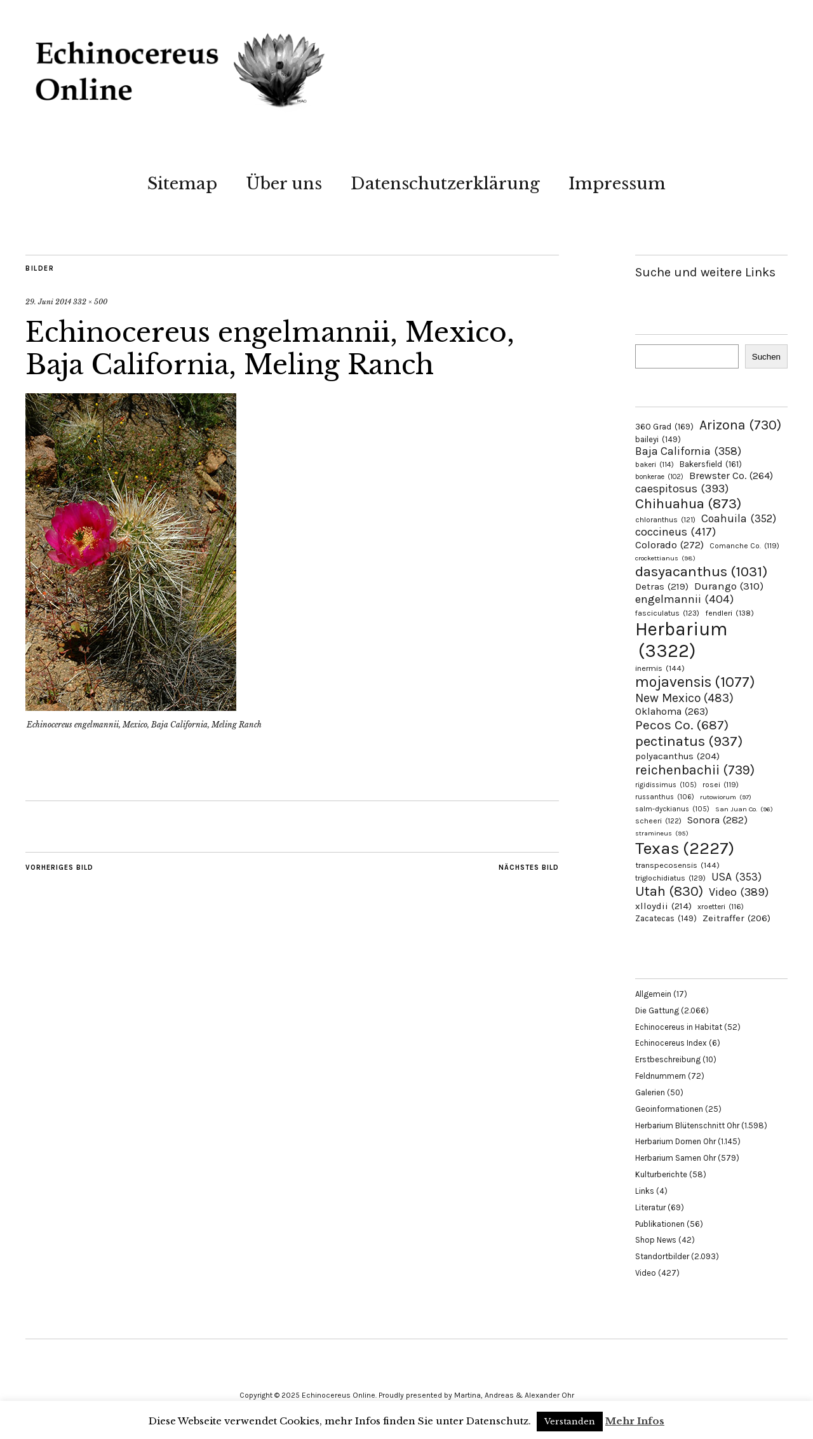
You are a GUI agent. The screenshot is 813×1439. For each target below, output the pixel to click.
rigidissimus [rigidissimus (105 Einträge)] (666, 785)
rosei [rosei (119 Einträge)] (720, 784)
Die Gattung (657, 1010)
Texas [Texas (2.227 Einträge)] (684, 848)
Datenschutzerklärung (445, 183)
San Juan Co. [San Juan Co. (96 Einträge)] (744, 809)
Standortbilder (662, 1256)
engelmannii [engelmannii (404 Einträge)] (684, 599)
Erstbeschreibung (668, 1059)
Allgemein (653, 994)
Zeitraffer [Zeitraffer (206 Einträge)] (736, 918)
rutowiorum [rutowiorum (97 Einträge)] (725, 797)
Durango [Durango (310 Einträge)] (728, 586)
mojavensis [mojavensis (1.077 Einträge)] (695, 682)
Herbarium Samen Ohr (675, 1158)
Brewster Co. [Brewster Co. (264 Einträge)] (731, 476)
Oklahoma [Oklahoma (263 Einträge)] (671, 711)
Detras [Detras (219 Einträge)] (662, 586)
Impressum (617, 183)
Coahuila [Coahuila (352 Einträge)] (738, 518)
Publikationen (660, 1224)
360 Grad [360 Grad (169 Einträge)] (664, 426)
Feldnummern (660, 1076)
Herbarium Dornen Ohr (675, 1141)
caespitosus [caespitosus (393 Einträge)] (682, 489)
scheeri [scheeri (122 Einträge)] (658, 820)
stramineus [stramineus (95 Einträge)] (662, 833)
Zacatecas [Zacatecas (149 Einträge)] (666, 918)
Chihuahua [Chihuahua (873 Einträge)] (688, 504)
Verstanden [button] (569, 1421)
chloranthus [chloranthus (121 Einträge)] (665, 519)
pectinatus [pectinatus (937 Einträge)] (688, 741)
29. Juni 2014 (48, 301)
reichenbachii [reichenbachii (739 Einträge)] (695, 770)
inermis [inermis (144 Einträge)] (660, 668)
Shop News (655, 1240)
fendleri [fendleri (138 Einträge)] (729, 613)
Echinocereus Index (671, 1043)
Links (644, 1191)
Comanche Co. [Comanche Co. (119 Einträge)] (744, 545)
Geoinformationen (669, 1109)
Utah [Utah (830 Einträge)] (669, 891)
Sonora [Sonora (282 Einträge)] (717, 820)
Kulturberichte (661, 1174)
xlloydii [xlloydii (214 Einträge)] (663, 906)
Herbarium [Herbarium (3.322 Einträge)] (681, 639)
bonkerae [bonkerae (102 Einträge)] (659, 477)
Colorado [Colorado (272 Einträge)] (669, 545)
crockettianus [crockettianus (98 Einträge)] (665, 558)
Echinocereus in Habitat (678, 1027)
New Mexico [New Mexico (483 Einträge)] (684, 698)
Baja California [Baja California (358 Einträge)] (688, 451)
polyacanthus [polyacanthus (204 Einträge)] (677, 756)
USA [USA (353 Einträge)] (736, 876)
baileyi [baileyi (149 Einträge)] (658, 439)
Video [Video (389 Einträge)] (739, 892)
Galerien (650, 1092)
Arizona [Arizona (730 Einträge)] (740, 425)
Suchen (766, 356)
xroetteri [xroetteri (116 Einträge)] (720, 906)
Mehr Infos (634, 1421)
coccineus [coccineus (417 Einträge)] (675, 532)
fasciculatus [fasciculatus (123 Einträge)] (667, 613)
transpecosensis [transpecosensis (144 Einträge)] (677, 865)
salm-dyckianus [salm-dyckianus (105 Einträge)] (672, 809)
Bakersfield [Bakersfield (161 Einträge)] (711, 464)
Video (645, 1273)
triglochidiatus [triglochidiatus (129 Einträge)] (670, 878)
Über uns (284, 183)
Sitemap (182, 183)
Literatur (650, 1207)
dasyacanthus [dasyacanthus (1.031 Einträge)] (701, 571)
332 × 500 (90, 301)
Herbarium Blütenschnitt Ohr (687, 1125)
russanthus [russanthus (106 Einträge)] (664, 797)
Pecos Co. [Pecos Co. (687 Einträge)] (682, 725)
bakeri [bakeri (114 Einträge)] (654, 464)
